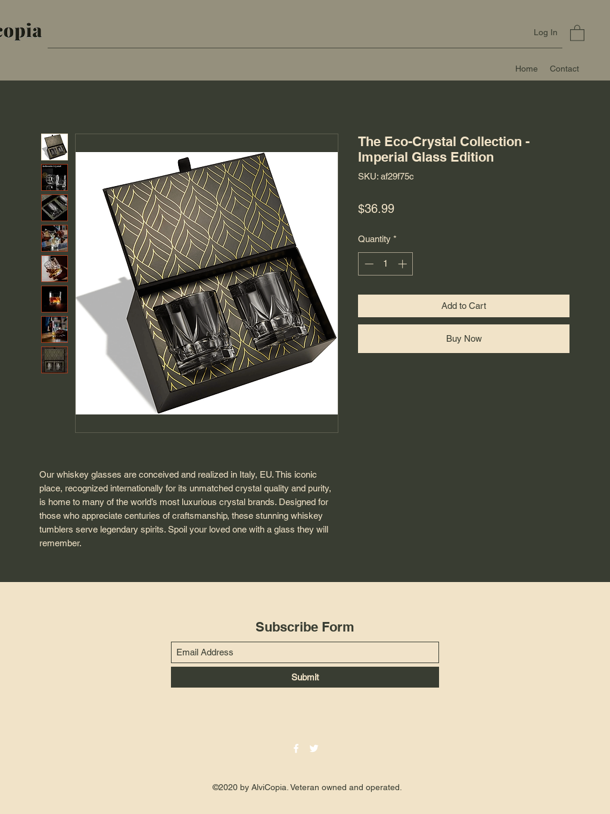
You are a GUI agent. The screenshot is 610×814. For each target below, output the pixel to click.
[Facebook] (296, 748)
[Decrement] (368, 264)
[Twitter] (314, 748)
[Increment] (404, 264)
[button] (577, 32)
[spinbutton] (386, 264)
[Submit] (305, 677)
